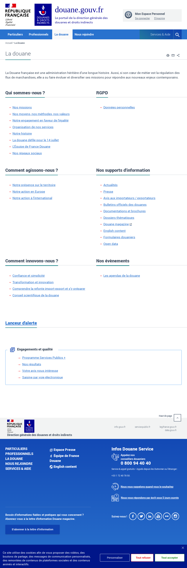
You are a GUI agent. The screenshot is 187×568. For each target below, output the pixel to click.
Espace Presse (62, 449)
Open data (110, 244)
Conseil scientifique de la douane (35, 295)
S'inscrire (159, 18)
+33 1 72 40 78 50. (121, 475)
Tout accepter (169, 557)
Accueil (8, 42)
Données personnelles (119, 107)
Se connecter (142, 18)
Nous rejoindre (84, 34)
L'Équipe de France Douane (31, 146)
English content (114, 231)
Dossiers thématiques (118, 218)
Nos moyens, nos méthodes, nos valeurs (41, 114)
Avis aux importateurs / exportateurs (129, 198)
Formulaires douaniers (119, 237)
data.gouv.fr (171, 430)
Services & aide (18, 468)
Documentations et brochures (124, 211)
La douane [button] (61, 34)
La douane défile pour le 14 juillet (35, 140)
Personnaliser (115, 557)
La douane (14, 458)
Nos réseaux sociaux (27, 153)
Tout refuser (143, 557)
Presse (108, 191)
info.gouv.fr (119, 426)
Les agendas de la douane (121, 275)
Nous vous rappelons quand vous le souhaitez (147, 486)
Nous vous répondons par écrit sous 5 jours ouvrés (150, 497)
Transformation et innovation (33, 282)
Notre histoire (22, 133)
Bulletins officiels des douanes (125, 204)
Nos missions (22, 107)
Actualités (110, 185)
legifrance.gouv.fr (168, 426)
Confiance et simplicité (28, 275)
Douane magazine (116, 224)
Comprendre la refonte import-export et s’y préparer (48, 288)
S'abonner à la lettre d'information (32, 529)
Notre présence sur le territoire (33, 185)
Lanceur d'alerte (21, 323)
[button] (168, 55)
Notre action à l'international (32, 198)
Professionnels (19, 453)
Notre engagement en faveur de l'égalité (40, 120)
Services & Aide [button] (159, 34)
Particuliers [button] (15, 34)
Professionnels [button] (38, 34)
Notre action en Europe (28, 191)
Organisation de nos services (32, 127)
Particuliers (16, 448)
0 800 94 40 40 (136, 463)
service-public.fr (142, 426)
